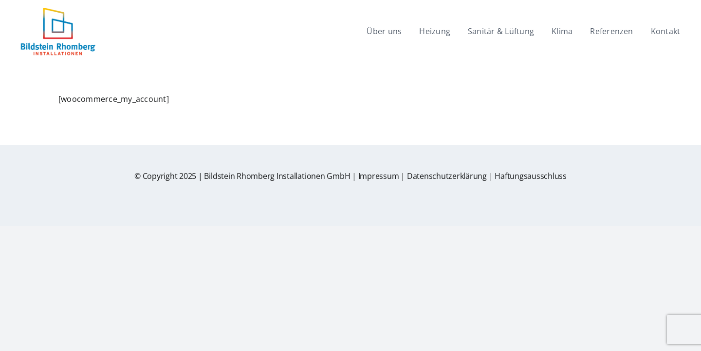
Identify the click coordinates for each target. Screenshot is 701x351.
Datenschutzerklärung (447, 176)
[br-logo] (57, 11)
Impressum (378, 176)
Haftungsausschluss (531, 176)
